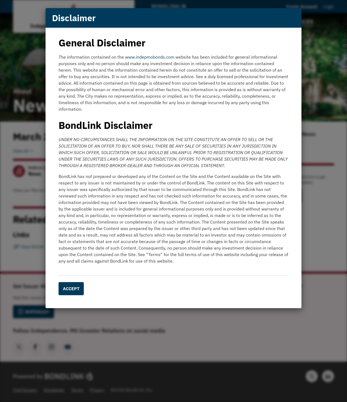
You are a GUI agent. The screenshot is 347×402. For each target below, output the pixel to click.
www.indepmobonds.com (149, 57)
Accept (71, 288)
